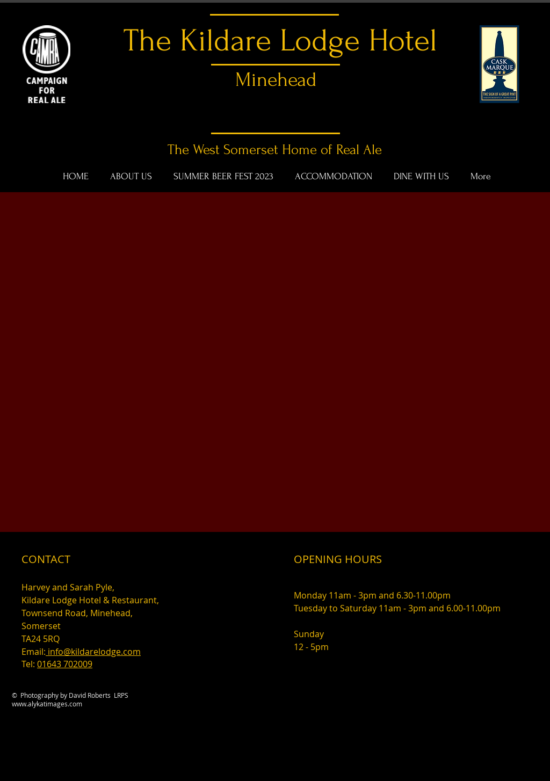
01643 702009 (64, 664)
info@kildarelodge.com (93, 652)
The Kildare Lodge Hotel (280, 41)
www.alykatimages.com (47, 703)
